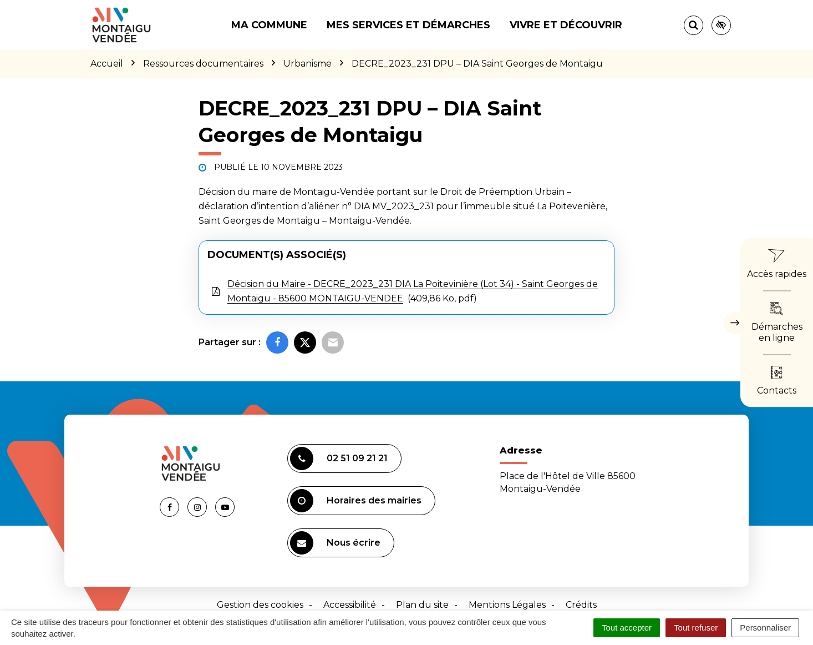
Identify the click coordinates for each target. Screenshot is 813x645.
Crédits (581, 604)
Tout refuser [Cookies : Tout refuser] (696, 627)
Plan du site (422, 604)
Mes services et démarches (408, 25)
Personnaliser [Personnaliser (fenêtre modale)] (765, 627)
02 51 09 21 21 (339, 458)
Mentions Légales (507, 604)
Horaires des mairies (355, 500)
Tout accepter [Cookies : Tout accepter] (627, 627)
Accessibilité (349, 604)
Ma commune (269, 25)
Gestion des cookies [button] (260, 604)
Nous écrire (335, 543)
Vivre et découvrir (566, 25)
